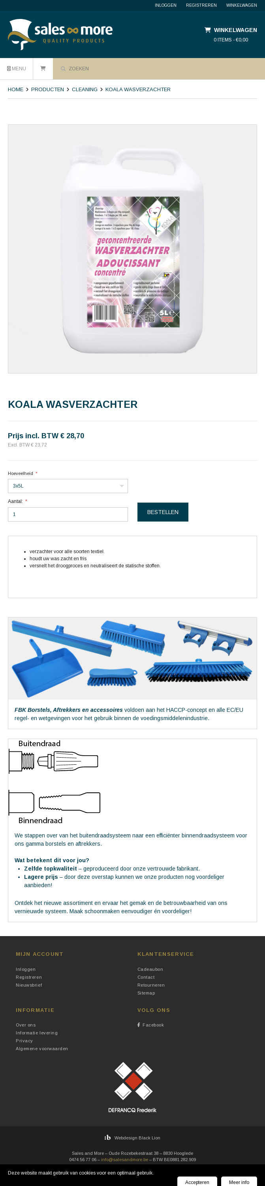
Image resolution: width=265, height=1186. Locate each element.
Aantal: (15, 501)
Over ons (26, 1025)
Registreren (201, 5)
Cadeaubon (150, 969)
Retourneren (151, 985)
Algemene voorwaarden (42, 1048)
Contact (146, 977)
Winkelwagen (241, 5)
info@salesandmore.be (124, 1159)
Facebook (150, 1025)
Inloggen (166, 5)
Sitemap (146, 993)
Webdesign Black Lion (137, 1137)
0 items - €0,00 (231, 40)
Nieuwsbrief (29, 985)
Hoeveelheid (20, 473)
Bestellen (163, 512)
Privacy (24, 1040)
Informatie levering (37, 1032)
